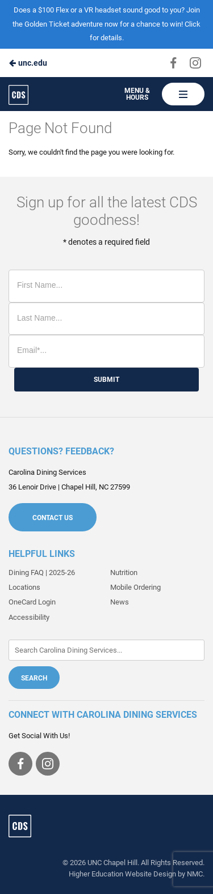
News (119, 602)
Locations (24, 587)
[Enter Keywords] (106, 650)
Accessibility (29, 617)
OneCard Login (32, 602)
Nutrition (123, 572)
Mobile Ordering (135, 587)
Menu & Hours (137, 94)
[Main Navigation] (183, 94)
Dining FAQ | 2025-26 (42, 572)
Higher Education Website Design (122, 874)
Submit (106, 380)
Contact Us (52, 518)
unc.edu (28, 62)
